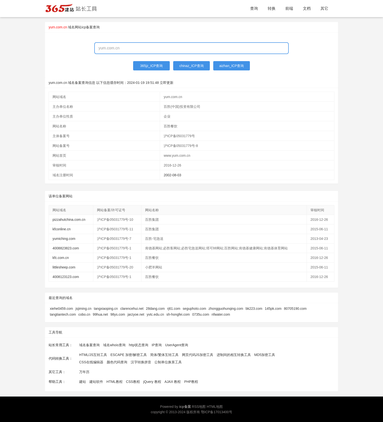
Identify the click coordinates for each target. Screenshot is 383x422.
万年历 (84, 372)
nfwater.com (221, 314)
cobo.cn (84, 314)
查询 (254, 8)
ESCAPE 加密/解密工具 (128, 355)
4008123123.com (66, 277)
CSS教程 (133, 382)
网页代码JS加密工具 (197, 355)
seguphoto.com (194, 309)
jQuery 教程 (152, 382)
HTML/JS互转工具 (93, 355)
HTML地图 (215, 407)
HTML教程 (114, 382)
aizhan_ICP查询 (231, 66)
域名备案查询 (89, 345)
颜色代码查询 (117, 362)
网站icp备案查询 (87, 27)
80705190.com (295, 309)
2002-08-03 (172, 175)
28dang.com (155, 309)
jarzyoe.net (136, 314)
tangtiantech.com (63, 314)
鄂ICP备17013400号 (216, 412)
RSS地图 (199, 407)
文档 (307, 8)
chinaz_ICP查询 (191, 66)
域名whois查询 (114, 345)
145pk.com (273, 309)
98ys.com (117, 314)
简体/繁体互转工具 (164, 355)
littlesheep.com (64, 267)
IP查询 (157, 345)
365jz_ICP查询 (151, 66)
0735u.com (200, 314)
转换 (272, 8)
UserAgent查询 (176, 345)
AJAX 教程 (173, 382)
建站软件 (96, 382)
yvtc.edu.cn (155, 314)
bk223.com (254, 309)
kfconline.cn (62, 229)
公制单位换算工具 (168, 362)
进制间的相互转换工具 (234, 355)
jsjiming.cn (83, 309)
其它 (324, 8)
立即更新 (166, 83)
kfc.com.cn (61, 258)
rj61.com (173, 309)
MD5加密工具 (264, 355)
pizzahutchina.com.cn (69, 220)
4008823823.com (66, 248)
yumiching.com (64, 239)
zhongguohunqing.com (226, 309)
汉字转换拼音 (141, 362)
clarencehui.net (131, 309)
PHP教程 (191, 382)
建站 (82, 382)
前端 (289, 8)
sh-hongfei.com (178, 314)
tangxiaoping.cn (106, 309)
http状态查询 (138, 345)
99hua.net (100, 314)
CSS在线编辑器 (91, 362)
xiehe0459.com (61, 309)
